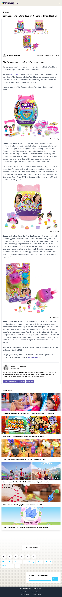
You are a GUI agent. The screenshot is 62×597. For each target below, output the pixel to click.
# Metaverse (17, 562)
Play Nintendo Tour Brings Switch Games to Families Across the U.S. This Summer (29, 413)
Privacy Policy (25, 594)
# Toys (17, 566)
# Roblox (39, 562)
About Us (23, 592)
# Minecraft (48, 562)
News (7, 12)
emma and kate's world (10, 382)
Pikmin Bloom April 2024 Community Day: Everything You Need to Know (25, 527)
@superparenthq (34, 357)
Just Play (22, 382)
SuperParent (23, 588)
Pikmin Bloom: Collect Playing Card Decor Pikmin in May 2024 (22, 505)
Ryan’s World (14, 74)
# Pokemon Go (6, 562)
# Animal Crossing (28, 562)
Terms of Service (36, 594)
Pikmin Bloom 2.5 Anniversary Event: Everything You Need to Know (24, 459)
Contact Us (34, 592)
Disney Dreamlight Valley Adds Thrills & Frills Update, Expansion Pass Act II (26, 482)
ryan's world (29, 382)
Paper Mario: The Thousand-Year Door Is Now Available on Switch (23, 436)
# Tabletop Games (7, 566)
